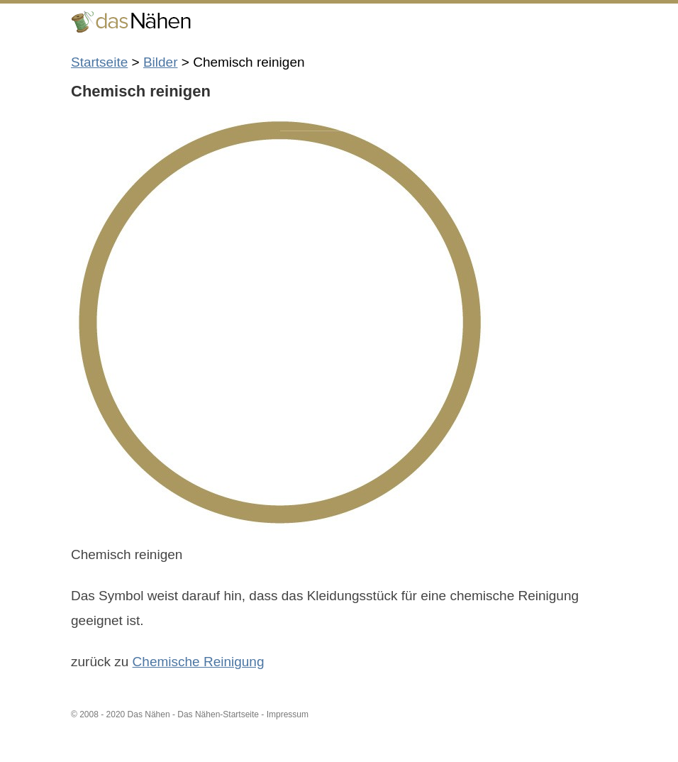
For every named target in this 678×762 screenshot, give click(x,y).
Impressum (288, 714)
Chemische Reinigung (199, 661)
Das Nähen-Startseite (218, 714)
